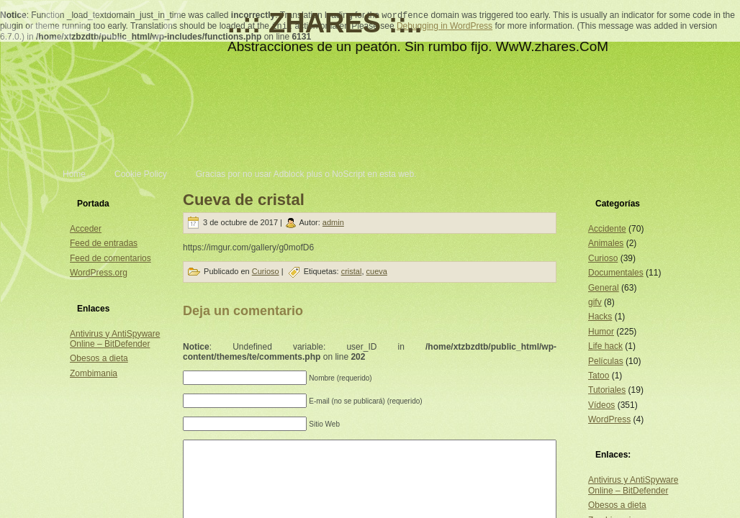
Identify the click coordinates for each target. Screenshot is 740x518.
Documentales (616, 273)
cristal (351, 271)
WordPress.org (98, 273)
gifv (595, 302)
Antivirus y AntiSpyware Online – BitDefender (115, 339)
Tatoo (598, 376)
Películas (605, 361)
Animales (605, 243)
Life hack (605, 346)
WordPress (609, 419)
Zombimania (93, 373)
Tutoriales (607, 390)
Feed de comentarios (110, 258)
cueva (376, 271)
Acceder (85, 229)
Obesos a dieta (99, 358)
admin (333, 222)
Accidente (607, 229)
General (603, 288)
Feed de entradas (103, 243)
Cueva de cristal (243, 200)
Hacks (600, 317)
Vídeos (601, 405)
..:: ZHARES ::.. (324, 23)
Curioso (265, 271)
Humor (601, 332)
